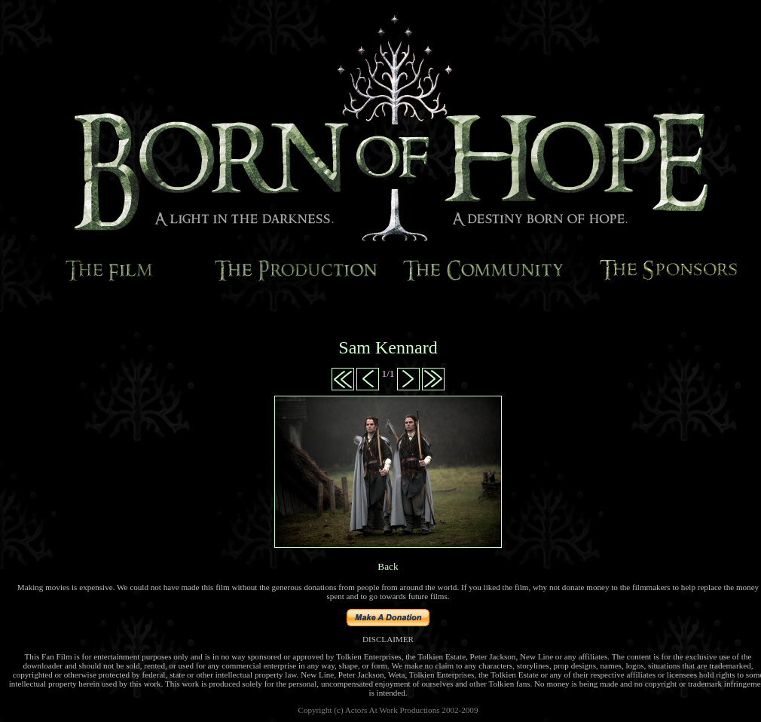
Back (387, 566)
